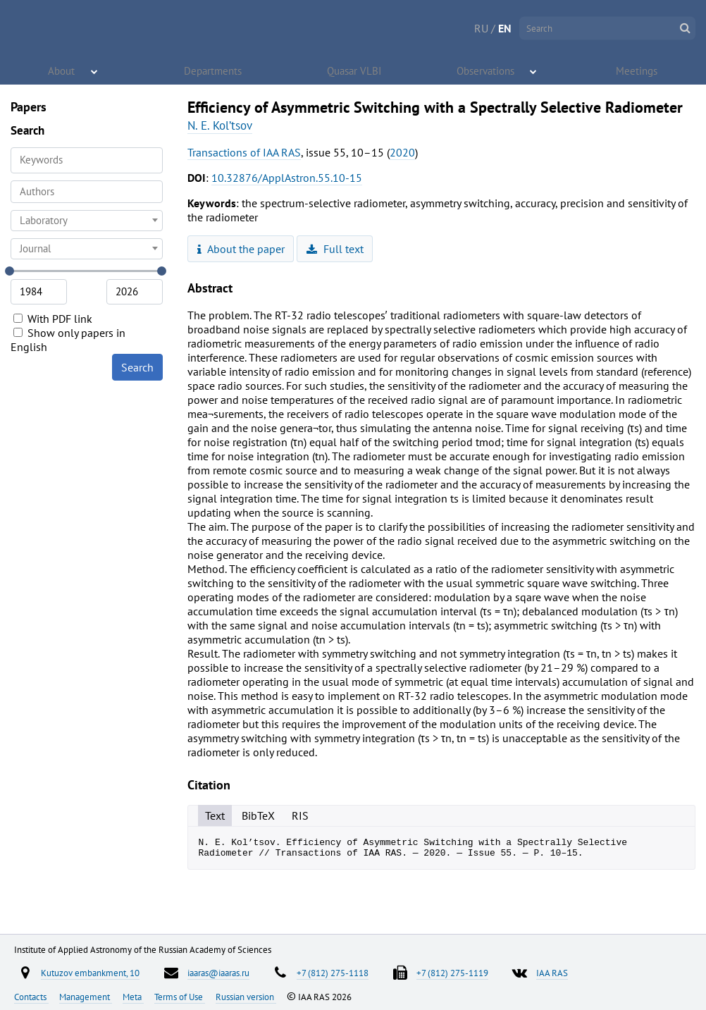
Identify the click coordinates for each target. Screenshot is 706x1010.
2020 (402, 152)
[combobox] (87, 191)
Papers (29, 107)
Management (85, 996)
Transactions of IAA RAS (244, 152)
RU (481, 28)
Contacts (31, 996)
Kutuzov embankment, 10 (90, 972)
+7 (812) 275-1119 (452, 972)
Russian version (246, 996)
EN (505, 28)
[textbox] (86, 220)
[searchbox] (87, 191)
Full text (335, 249)
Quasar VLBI (355, 70)
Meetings (637, 70)
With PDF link (52, 319)
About (62, 70)
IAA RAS (552, 972)
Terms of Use (179, 996)
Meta (133, 996)
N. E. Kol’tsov (219, 125)
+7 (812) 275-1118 (333, 972)
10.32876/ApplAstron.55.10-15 (286, 178)
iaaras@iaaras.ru (218, 972)
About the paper (241, 249)
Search (137, 367)
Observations (485, 70)
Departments (213, 70)
